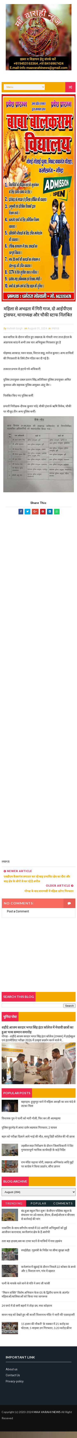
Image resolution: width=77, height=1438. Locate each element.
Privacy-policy (15, 1388)
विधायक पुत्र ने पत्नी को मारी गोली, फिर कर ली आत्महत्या (31, 1125)
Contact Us (13, 1382)
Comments (63, 1210)
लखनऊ (55, 334)
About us (11, 1375)
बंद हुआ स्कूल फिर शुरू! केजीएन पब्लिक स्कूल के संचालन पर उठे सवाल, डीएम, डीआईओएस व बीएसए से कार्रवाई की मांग (48, 1221)
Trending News (14, 1210)
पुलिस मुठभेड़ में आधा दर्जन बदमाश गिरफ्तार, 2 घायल (29, 1134)
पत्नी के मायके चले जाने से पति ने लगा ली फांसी (26, 1290)
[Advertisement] (39, 695)
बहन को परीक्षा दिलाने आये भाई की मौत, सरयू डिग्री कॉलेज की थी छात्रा (38, 1143)
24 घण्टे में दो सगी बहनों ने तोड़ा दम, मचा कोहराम (27, 1312)
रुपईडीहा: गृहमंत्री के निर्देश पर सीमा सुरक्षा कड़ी (45, 1256)
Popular (38, 1210)
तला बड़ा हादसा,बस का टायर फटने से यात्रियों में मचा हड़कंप (32, 1247)
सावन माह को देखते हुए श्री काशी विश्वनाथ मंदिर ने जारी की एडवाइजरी (38, 1321)
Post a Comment (18, 918)
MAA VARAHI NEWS (47, 1418)
